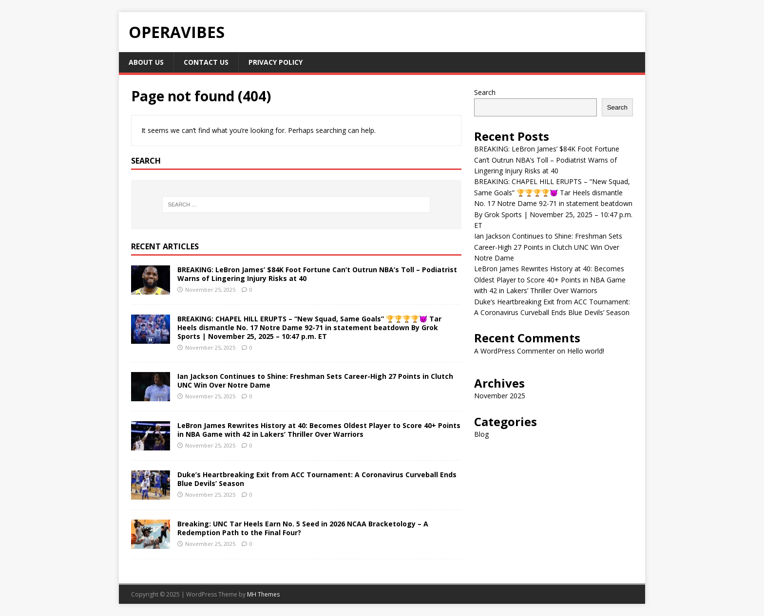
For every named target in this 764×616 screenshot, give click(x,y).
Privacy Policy (275, 62)
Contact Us (206, 62)
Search (485, 92)
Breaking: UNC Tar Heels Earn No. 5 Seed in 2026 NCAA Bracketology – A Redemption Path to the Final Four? (302, 528)
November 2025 (499, 395)
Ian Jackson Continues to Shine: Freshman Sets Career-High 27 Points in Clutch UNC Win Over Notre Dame (315, 381)
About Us (146, 62)
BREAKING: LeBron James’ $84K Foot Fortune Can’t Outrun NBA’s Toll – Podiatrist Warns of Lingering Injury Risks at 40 (317, 274)
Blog (481, 434)
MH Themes (263, 594)
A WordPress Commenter (514, 350)
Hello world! (585, 350)
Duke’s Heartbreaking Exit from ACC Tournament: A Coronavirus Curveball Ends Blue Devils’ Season (317, 479)
